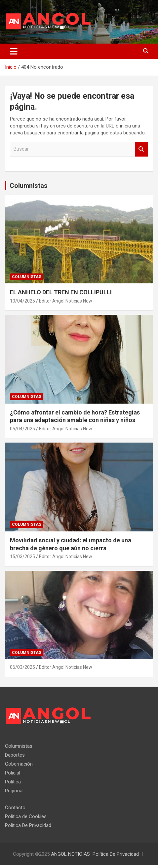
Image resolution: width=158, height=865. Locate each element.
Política (13, 782)
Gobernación (19, 764)
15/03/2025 (22, 556)
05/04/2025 (22, 428)
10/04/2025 (22, 301)
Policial (12, 773)
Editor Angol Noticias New (65, 301)
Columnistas (29, 186)
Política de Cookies (26, 816)
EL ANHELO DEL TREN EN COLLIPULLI (61, 292)
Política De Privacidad (28, 825)
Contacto (15, 808)
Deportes (15, 755)
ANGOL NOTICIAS (70, 854)
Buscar (141, 149)
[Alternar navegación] (13, 51)
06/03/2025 (22, 667)
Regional (14, 791)
